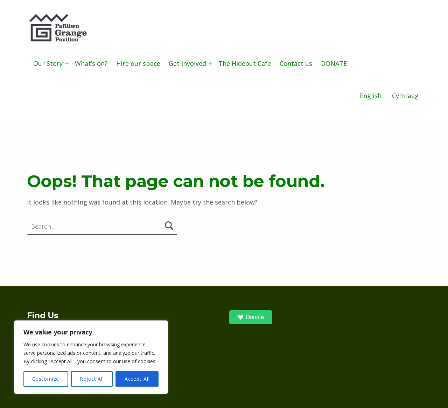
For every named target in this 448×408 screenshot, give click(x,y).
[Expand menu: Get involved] (210, 63)
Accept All (137, 378)
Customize (45, 378)
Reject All (92, 378)
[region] (91, 357)
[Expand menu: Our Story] (67, 63)
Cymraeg (405, 95)
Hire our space (138, 63)
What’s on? (91, 63)
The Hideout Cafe (244, 63)
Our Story (48, 63)
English (371, 95)
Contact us (296, 63)
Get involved (187, 63)
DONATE (334, 63)
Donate (251, 317)
